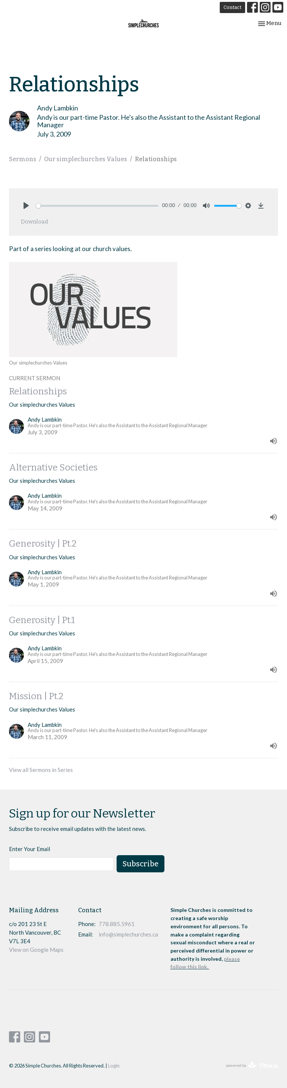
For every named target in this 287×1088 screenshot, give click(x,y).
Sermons (22, 159)
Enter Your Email (29, 848)
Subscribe (140, 863)
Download (34, 221)
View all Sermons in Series (41, 769)
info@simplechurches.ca (128, 934)
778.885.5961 (117, 923)
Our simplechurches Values (85, 159)
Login (114, 1066)
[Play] (26, 206)
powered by (252, 1065)
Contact (232, 7)
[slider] (97, 205)
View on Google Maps (36, 949)
